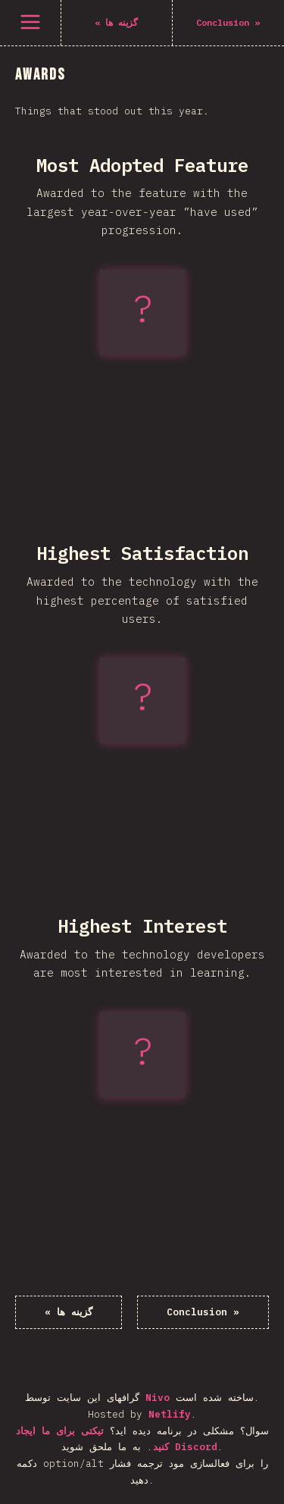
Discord (196, 1446)
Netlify (169, 1414)
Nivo (157, 1397)
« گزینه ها (68, 1311)
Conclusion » (203, 1311)
